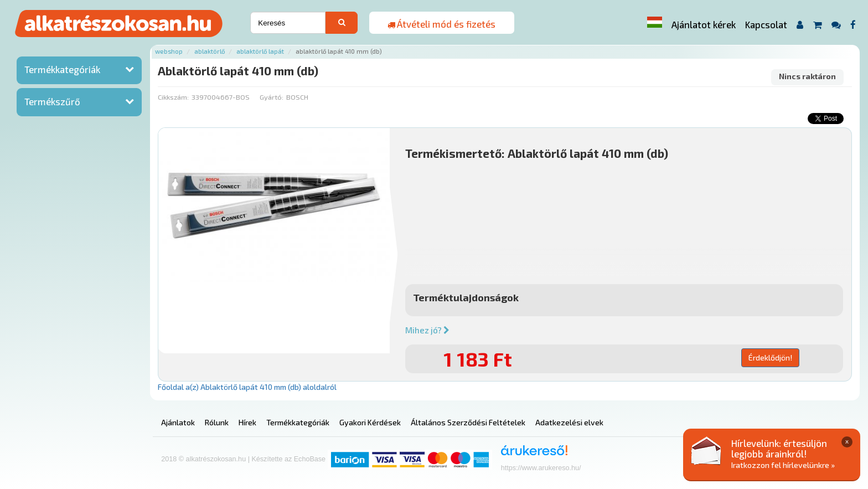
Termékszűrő (52, 101)
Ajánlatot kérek (703, 24)
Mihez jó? (427, 330)
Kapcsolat (766, 24)
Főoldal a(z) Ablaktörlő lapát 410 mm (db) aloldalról (247, 387)
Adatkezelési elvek (569, 422)
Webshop (169, 51)
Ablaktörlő (209, 51)
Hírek (247, 422)
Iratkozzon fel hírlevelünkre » (783, 465)
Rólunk (217, 422)
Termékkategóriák (62, 69)
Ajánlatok (178, 422)
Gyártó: (271, 96)
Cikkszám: (173, 96)
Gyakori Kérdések (370, 422)
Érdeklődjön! (770, 357)
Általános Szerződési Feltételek (468, 422)
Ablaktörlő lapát (260, 51)
